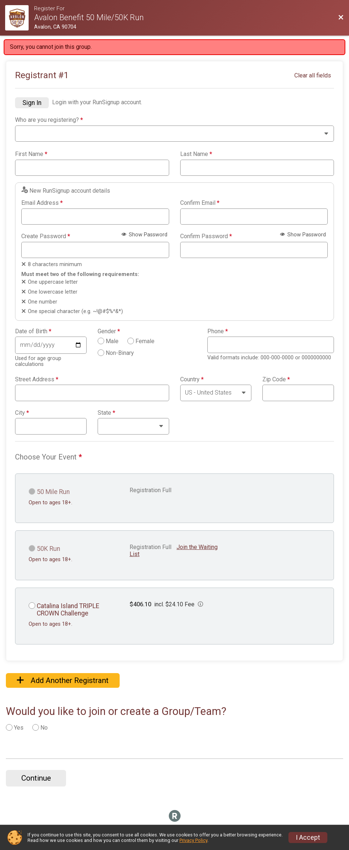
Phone (217, 331)
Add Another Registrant (63, 680)
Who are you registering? (49, 120)
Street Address (36, 379)
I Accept (308, 837)
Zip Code (276, 379)
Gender (109, 331)
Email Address (42, 203)
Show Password (144, 235)
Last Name (196, 154)
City (22, 413)
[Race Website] (19, 17)
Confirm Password (206, 236)
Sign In (31, 102)
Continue (36, 778)
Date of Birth (33, 331)
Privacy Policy (193, 840)
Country (192, 379)
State (106, 413)
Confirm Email (199, 203)
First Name (31, 154)
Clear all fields (312, 75)
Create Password (45, 236)
